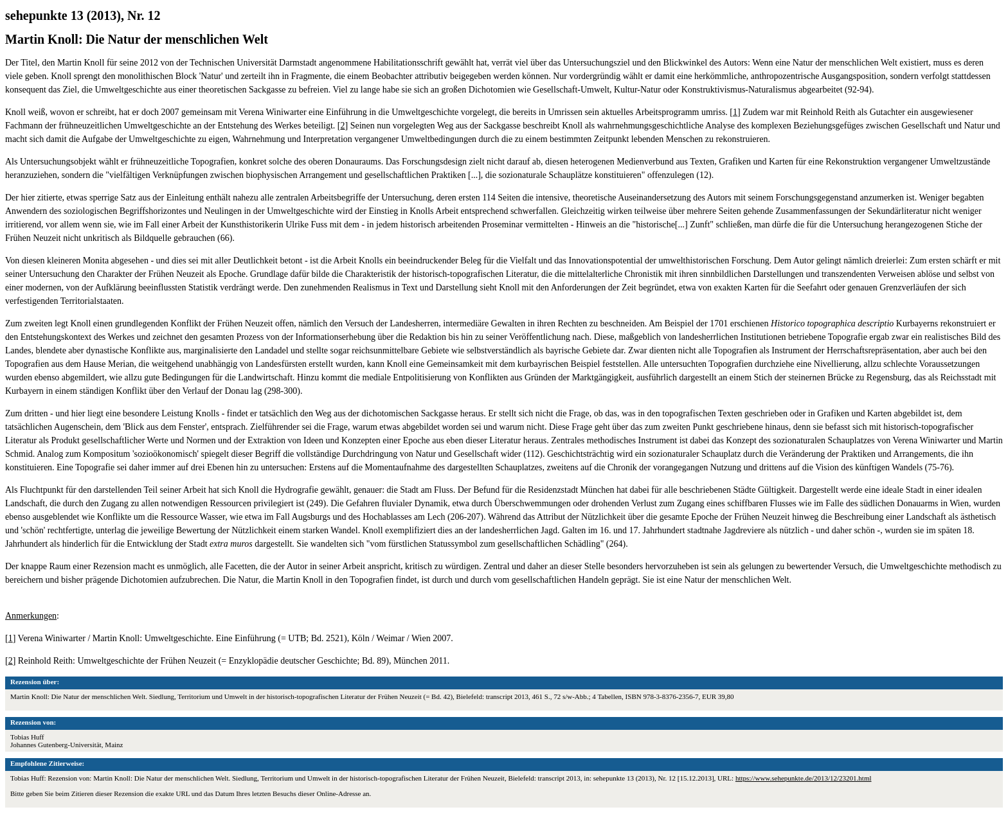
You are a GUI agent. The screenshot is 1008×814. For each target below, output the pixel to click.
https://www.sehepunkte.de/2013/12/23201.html (803, 778)
